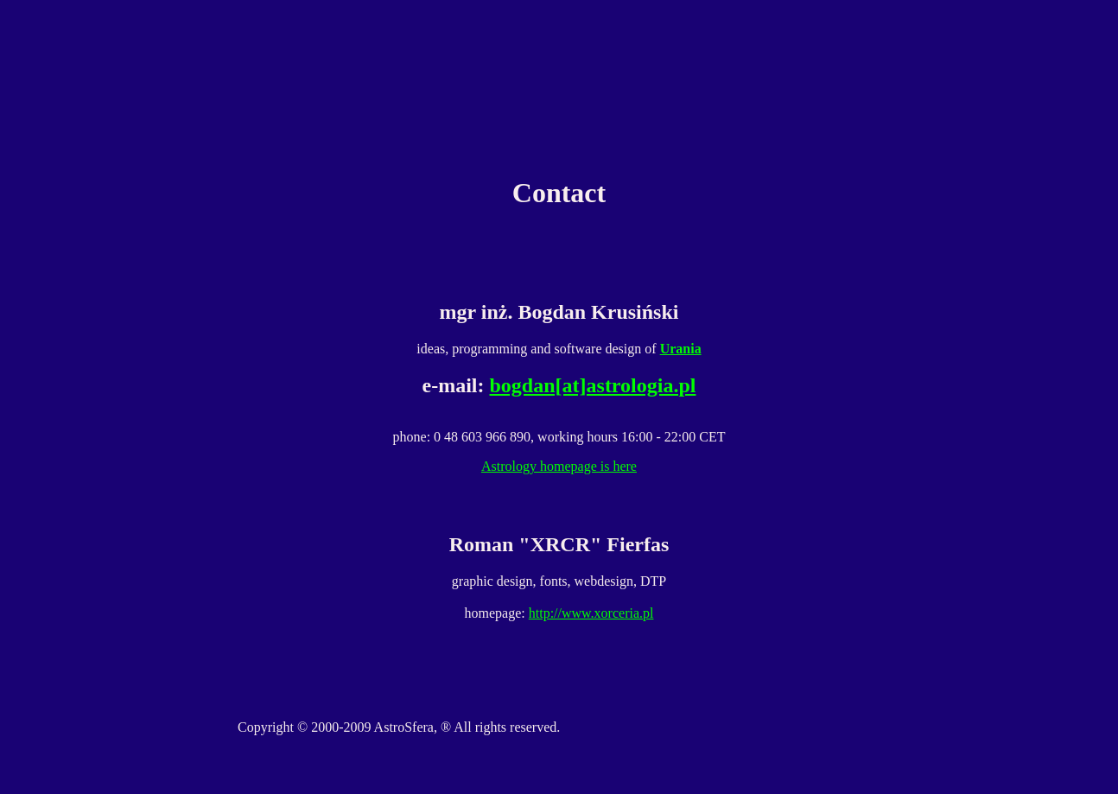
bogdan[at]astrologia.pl (593, 385)
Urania (681, 348)
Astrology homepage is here (559, 466)
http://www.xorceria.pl (591, 613)
